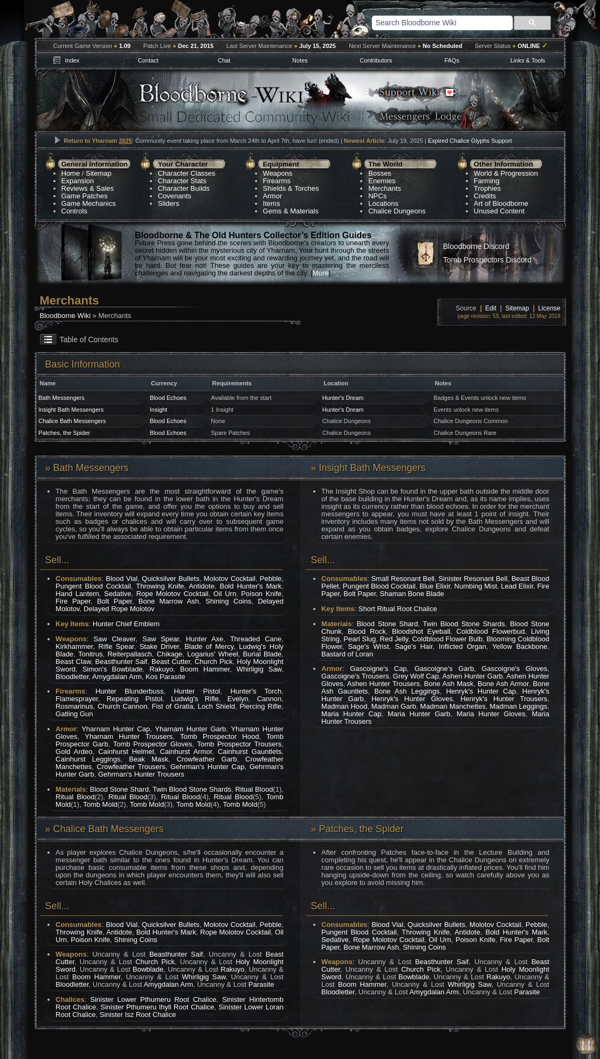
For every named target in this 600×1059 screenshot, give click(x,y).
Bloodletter (72, 677)
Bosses (379, 173)
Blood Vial (121, 579)
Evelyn (238, 699)
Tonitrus (90, 654)
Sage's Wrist (368, 646)
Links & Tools (528, 60)
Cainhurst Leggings (88, 759)
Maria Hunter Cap (351, 714)
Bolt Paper (114, 601)
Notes (300, 60)
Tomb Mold (100, 804)
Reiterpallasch (129, 654)
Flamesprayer (77, 699)
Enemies (382, 181)
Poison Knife (261, 594)
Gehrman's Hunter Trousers (141, 774)
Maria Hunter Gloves (491, 714)
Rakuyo (161, 669)
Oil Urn (224, 594)
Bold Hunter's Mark (250, 586)
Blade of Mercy (208, 646)
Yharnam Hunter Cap (115, 729)
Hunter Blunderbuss (129, 691)
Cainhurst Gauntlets (249, 751)
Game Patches (84, 196)
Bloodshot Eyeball (421, 631)
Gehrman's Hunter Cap (207, 767)
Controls (74, 211)
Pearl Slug (359, 639)
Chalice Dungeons (396, 211)
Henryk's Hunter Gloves (412, 699)
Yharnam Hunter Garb (190, 729)
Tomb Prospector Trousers (239, 744)
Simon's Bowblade (112, 669)
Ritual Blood (254, 789)
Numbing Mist (475, 586)
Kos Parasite (165, 677)
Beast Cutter (170, 661)
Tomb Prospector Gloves (152, 744)
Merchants (384, 188)
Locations (383, 203)
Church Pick (214, 661)
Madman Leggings (518, 706)
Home (70, 173)
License (549, 308)
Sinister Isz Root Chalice (138, 1014)
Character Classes (187, 173)
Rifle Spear (116, 646)
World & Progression (506, 173)
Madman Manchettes (453, 706)
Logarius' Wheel (212, 654)
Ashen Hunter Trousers (383, 684)
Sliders (169, 203)
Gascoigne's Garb (444, 669)
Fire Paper (73, 601)
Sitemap (99, 173)
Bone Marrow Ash (169, 601)
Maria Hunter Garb (419, 714)
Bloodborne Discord (476, 246)
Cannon (269, 699)
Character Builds (184, 188)
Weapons (278, 173)
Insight (158, 409)
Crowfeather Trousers (131, 767)
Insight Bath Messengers (71, 409)
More (321, 273)
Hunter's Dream (343, 397)
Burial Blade (262, 654)
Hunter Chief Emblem (126, 624)
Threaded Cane (256, 639)
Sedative (118, 594)
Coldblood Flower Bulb (447, 639)
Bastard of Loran (347, 654)
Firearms (277, 181)
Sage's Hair (414, 646)
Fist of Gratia (173, 706)
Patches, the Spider (64, 433)
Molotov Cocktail (230, 579)
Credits (485, 196)
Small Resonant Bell (403, 579)
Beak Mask (148, 759)
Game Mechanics (88, 203)
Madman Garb (393, 706)
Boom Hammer (205, 669)
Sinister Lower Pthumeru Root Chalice (153, 999)
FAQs (451, 60)
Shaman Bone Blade (412, 594)
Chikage (170, 654)
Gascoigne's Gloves (514, 669)
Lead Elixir (517, 586)
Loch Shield (216, 706)
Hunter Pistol (197, 691)
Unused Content (499, 211)
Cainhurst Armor (186, 751)
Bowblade (148, 969)
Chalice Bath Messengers (72, 421)
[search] (429, 22)
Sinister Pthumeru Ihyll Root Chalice (157, 1007)
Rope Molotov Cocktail (172, 594)
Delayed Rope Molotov (119, 609)
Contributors (376, 60)
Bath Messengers (61, 397)
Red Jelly (394, 639)
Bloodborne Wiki (65, 316)
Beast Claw (73, 661)
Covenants (174, 196)
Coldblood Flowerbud (491, 631)
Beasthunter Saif (121, 661)
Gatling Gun (74, 714)
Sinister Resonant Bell (472, 579)
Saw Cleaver (114, 639)
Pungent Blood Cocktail (93, 586)
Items (271, 203)
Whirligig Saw (259, 669)
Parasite (261, 984)
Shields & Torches (291, 188)
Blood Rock (367, 631)
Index (72, 60)
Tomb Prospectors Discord (487, 259)
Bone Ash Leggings (406, 691)
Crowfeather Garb (207, 759)
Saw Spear (160, 639)
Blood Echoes (168, 397)
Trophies (487, 188)
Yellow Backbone (519, 646)
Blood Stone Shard (119, 789)
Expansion (77, 181)
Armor (272, 196)
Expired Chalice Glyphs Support (470, 140)
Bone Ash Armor (503, 684)
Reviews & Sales (87, 188)
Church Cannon (122, 706)
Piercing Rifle (260, 706)
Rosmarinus (74, 706)
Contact (148, 60)
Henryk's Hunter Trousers (503, 699)
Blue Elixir (434, 586)
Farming (487, 181)
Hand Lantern (77, 594)
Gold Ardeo (74, 751)
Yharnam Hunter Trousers (129, 736)
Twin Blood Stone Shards (192, 789)
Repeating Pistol (134, 699)
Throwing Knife (160, 586)
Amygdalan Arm (117, 677)
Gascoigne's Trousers (355, 676)
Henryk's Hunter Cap (481, 691)
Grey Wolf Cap (416, 676)
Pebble (270, 579)
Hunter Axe (205, 639)
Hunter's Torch (255, 691)
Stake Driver (160, 646)
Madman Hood (344, 706)
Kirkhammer (74, 646)
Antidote (202, 586)
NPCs (377, 196)
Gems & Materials (291, 211)
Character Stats (182, 181)
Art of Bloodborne (501, 203)
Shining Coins (228, 601)
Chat (224, 60)
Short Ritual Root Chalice (397, 609)
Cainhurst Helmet (126, 751)
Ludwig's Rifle (195, 699)
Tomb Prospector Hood (219, 736)
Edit (490, 308)
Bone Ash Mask (449, 684)
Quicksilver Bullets (170, 579)
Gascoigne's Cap (378, 669)
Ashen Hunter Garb (473, 676)
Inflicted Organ (462, 646)
